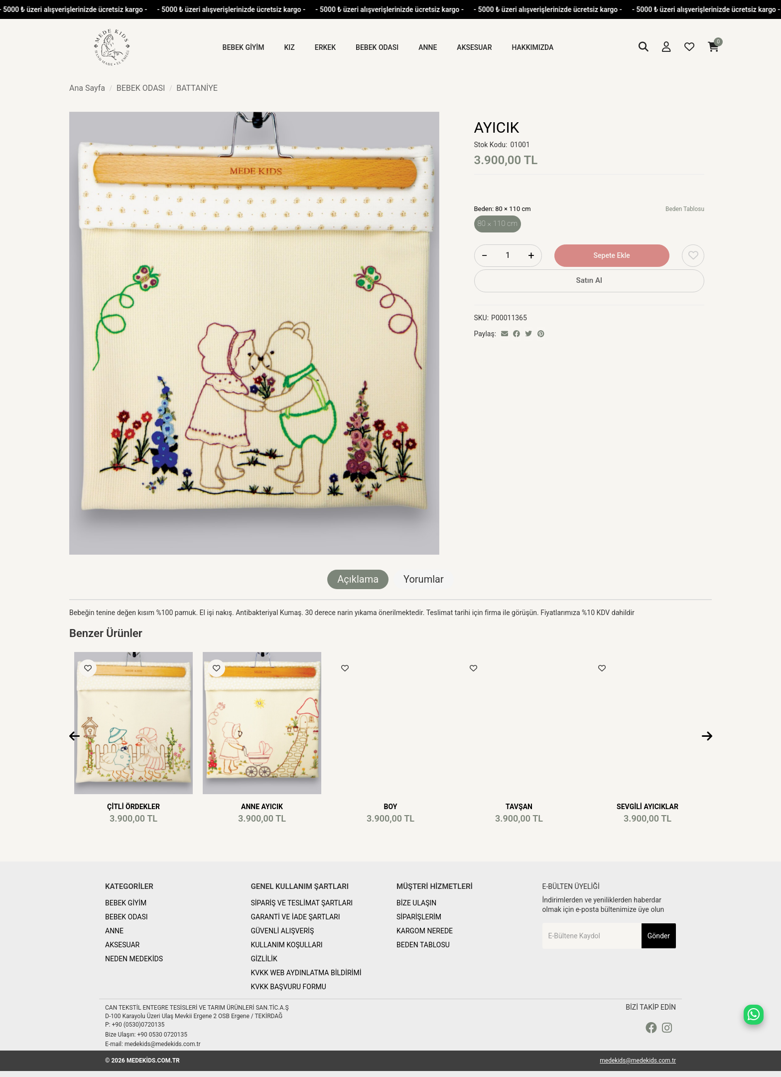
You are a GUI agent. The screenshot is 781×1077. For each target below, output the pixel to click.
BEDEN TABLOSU (423, 945)
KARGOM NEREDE (424, 931)
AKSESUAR (122, 945)
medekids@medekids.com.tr (638, 1060)
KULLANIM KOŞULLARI (287, 945)
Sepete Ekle (612, 255)
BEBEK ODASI (126, 917)
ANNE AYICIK (262, 807)
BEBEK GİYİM (125, 903)
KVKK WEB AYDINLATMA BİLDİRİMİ (306, 973)
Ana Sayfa (87, 88)
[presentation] (74, 737)
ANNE (114, 931)
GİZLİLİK (264, 959)
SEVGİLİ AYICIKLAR (647, 807)
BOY (390, 807)
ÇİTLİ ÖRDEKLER (133, 807)
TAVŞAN (519, 807)
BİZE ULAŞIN (416, 903)
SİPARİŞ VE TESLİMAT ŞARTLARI (302, 903)
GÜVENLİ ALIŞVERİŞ (282, 931)
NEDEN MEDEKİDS (134, 959)
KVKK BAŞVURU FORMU (288, 987)
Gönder (659, 936)
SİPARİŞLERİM (418, 917)
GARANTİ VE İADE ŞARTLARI (295, 917)
